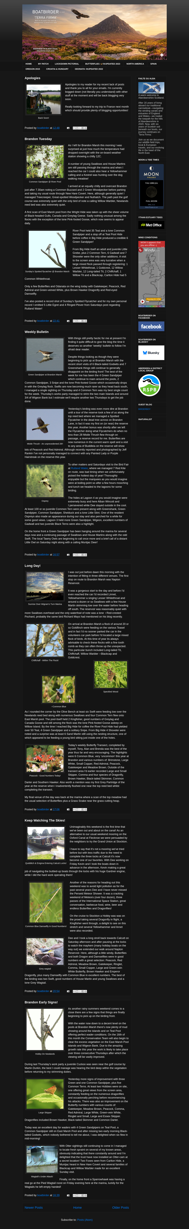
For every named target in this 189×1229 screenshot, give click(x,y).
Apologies (32, 78)
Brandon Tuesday (38, 139)
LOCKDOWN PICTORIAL (67, 64)
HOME (29, 64)
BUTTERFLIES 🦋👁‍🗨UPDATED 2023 (102, 64)
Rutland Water (79, 468)
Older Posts (120, 1207)
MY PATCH (43, 64)
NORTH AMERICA (135, 64)
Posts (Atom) (85, 1219)
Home (77, 1207)
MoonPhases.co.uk (151, 207)
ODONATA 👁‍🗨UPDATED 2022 (89, 69)
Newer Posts (34, 1207)
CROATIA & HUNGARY (57, 69)
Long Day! (33, 566)
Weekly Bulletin (37, 332)
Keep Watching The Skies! (45, 820)
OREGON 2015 (33, 69)
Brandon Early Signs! (41, 1002)
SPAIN (153, 64)
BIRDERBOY (144, 409)
